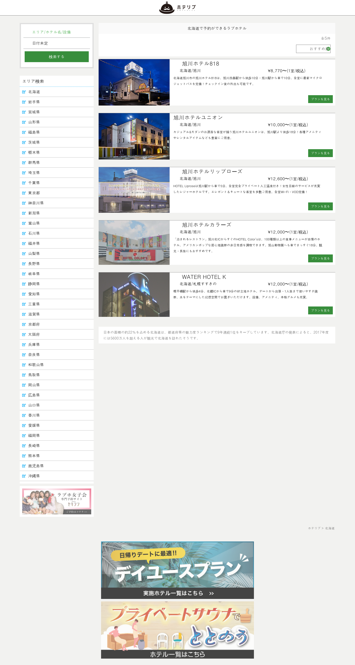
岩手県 (34, 102)
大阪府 (34, 334)
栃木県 (34, 152)
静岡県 (34, 284)
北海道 (34, 91)
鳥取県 (34, 374)
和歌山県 (36, 364)
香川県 (34, 415)
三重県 (34, 304)
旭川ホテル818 (200, 63)
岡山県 (34, 385)
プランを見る (320, 99)
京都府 (34, 324)
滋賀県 (34, 314)
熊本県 (34, 455)
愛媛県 (34, 425)
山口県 (34, 405)
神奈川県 (36, 203)
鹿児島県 (36, 465)
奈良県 (34, 354)
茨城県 (34, 142)
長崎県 (34, 445)
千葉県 (34, 182)
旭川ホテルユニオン (198, 117)
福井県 (34, 243)
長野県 (34, 263)
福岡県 (34, 435)
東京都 (34, 193)
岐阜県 (34, 273)
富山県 (34, 223)
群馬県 (34, 162)
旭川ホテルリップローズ (212, 171)
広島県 (34, 395)
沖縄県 (34, 476)
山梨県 (34, 253)
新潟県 (34, 213)
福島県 (34, 132)
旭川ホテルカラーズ (206, 224)
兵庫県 (34, 344)
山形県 (34, 122)
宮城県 (34, 112)
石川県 (34, 233)
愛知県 (34, 294)
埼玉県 (34, 172)
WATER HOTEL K (204, 276)
